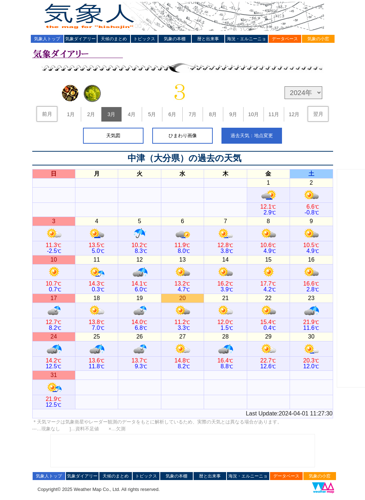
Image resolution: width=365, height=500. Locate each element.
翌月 (318, 113)
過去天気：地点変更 (252, 135)
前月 (47, 113)
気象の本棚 (175, 38)
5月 (152, 114)
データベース (285, 38)
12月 (294, 114)
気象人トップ (47, 38)
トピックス (144, 38)
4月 (132, 114)
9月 (233, 114)
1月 (71, 114)
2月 (91, 114)
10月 (253, 114)
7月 (192, 114)
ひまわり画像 (183, 135)
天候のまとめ (114, 38)
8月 (213, 114)
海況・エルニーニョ (246, 38)
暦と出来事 (208, 38)
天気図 (113, 135)
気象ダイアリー (80, 38)
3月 (111, 114)
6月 (172, 114)
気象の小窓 (318, 38)
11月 (273, 114)
